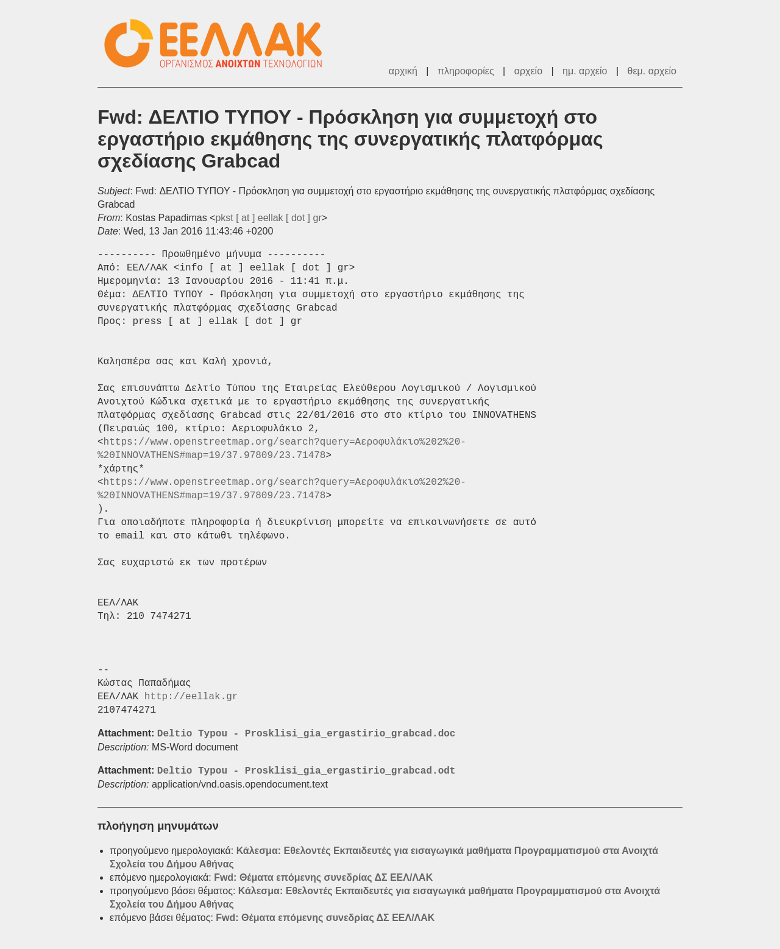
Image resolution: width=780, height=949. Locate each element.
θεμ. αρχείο (652, 71)
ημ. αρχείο (584, 71)
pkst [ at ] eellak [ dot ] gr (268, 218)
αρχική (403, 71)
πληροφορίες (466, 71)
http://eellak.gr (191, 696)
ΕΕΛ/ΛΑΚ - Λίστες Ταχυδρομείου (219, 43)
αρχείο (528, 71)
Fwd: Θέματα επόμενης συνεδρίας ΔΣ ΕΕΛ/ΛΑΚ (323, 877)
